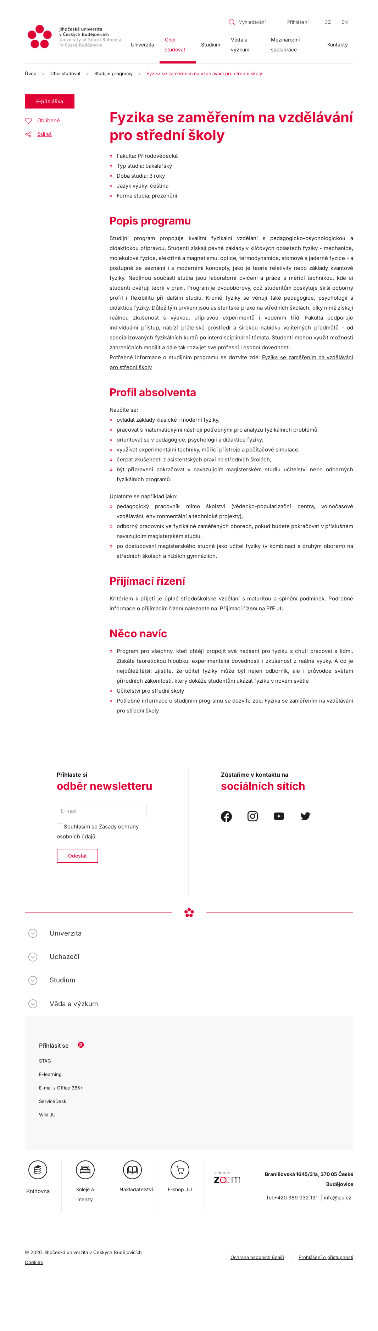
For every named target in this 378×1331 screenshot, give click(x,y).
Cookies (34, 1262)
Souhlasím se (98, 831)
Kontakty (337, 44)
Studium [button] (210, 44)
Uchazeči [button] (64, 957)
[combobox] (251, 22)
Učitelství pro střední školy (150, 690)
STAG (45, 1061)
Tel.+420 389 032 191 (292, 1197)
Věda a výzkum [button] (240, 44)
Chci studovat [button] (175, 44)
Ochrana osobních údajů (257, 1257)
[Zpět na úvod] (75, 37)
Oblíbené (48, 120)
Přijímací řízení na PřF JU (252, 608)
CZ (327, 22)
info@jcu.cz (337, 1197)
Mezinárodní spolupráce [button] (285, 44)
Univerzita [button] (142, 44)
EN (344, 22)
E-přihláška (49, 101)
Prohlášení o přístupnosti (326, 1257)
